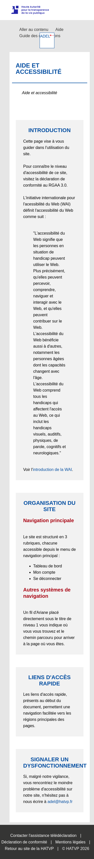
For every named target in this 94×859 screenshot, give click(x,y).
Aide (59, 29)
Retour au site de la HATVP (29, 848)
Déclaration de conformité (24, 842)
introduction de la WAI (52, 469)
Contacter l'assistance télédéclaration (43, 835)
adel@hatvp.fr (59, 801)
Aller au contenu (33, 29)
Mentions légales (70, 842)
